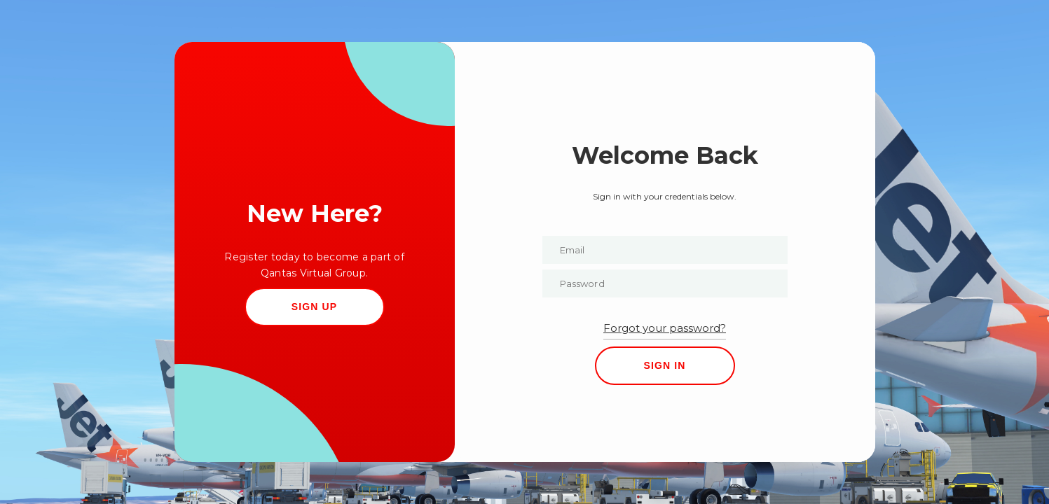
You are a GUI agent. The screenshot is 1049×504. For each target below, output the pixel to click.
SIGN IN (664, 365)
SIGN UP (315, 306)
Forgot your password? (664, 328)
